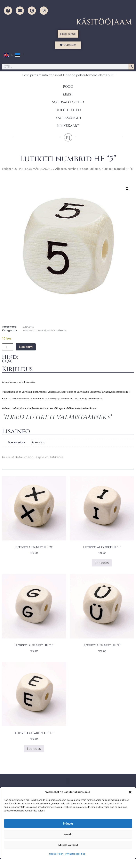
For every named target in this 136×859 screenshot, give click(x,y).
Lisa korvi (26, 347)
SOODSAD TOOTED (68, 102)
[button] (130, 792)
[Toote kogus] (7, 346)
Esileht (6, 169)
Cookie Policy (56, 854)
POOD (68, 86)
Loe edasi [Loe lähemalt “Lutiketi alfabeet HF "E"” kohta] (34, 749)
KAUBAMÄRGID (68, 118)
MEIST (68, 94)
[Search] (131, 66)
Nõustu (68, 823)
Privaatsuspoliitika (75, 854)
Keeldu (68, 834)
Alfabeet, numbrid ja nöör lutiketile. (78, 169)
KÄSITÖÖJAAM (104, 22)
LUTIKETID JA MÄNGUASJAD (33, 169)
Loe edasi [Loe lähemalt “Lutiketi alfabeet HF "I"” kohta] (102, 563)
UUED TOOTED (68, 110)
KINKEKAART (68, 125)
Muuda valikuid (68, 845)
